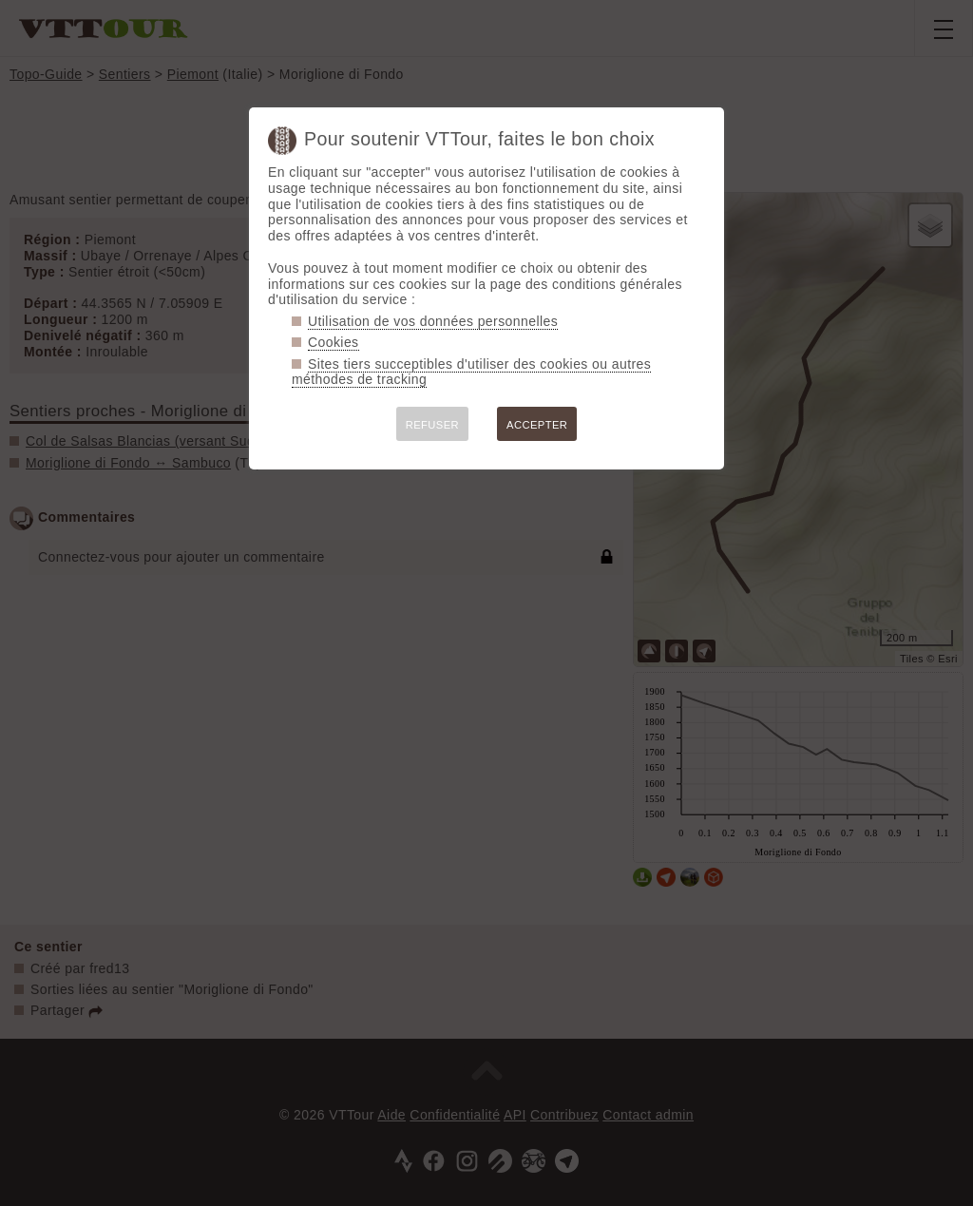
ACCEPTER (536, 425)
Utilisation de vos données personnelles (433, 321)
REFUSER (432, 425)
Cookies (333, 342)
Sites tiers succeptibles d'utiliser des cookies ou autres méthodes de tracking (471, 372)
